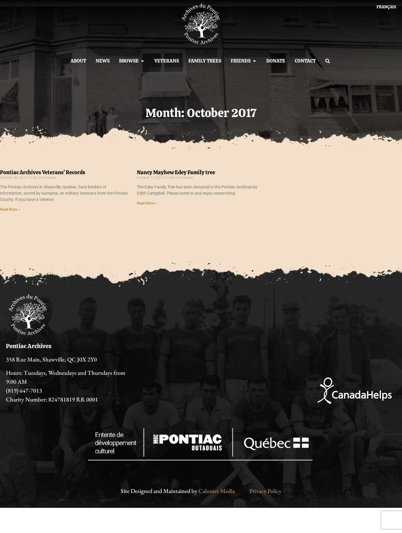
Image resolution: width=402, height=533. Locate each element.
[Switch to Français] (386, 7)
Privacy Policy (265, 491)
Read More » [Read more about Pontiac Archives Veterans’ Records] (10, 209)
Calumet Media (216, 491)
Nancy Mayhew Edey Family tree (176, 172)
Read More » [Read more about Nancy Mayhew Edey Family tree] (147, 203)
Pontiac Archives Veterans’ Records (42, 172)
